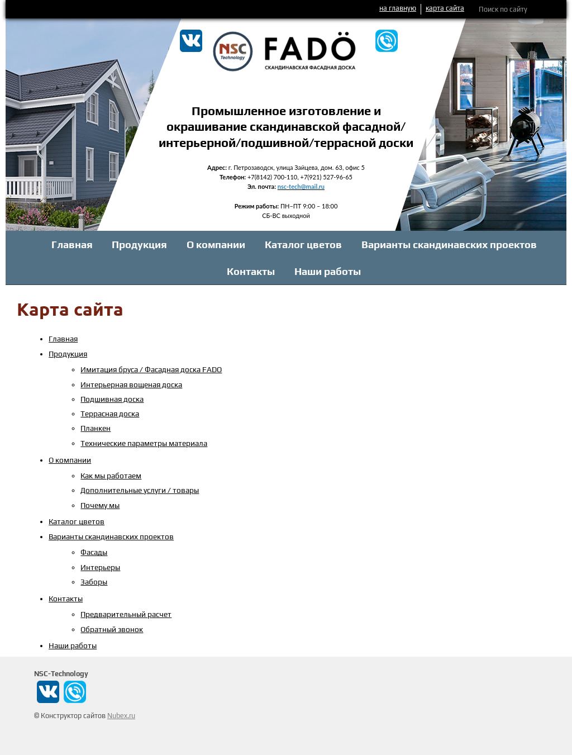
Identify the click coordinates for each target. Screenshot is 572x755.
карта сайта (445, 8)
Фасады (93, 552)
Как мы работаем (110, 475)
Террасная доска (109, 413)
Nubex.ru (121, 715)
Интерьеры (100, 567)
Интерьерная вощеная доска (131, 384)
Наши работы (327, 271)
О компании (216, 244)
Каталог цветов (303, 244)
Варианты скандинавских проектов (449, 244)
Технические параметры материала (143, 443)
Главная (72, 244)
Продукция (139, 244)
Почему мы (100, 505)
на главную (397, 8)
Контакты (251, 271)
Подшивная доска (112, 399)
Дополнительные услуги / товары (139, 490)
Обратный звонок (111, 629)
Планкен (95, 428)
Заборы (93, 581)
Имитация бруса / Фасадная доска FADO (151, 369)
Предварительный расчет (125, 614)
